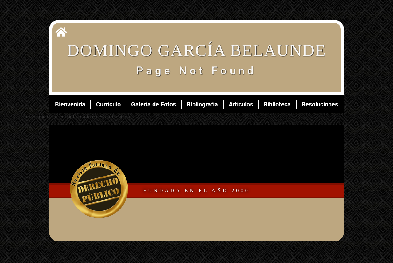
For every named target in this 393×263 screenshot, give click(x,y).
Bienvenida (70, 104)
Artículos (241, 104)
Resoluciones (320, 104)
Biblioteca (277, 104)
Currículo (108, 104)
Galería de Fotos (153, 104)
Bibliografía (202, 104)
